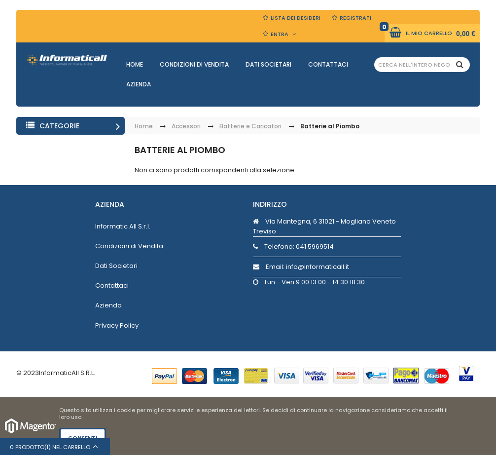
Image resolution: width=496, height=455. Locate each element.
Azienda (138, 84)
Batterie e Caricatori (250, 126)
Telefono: (293, 246)
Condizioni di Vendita (194, 64)
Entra (279, 34)
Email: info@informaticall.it (301, 266)
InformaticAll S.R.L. (67, 373)
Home (134, 64)
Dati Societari (268, 64)
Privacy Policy (117, 325)
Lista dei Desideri (295, 18)
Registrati (355, 18)
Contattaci (328, 64)
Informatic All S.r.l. (122, 226)
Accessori (186, 126)
